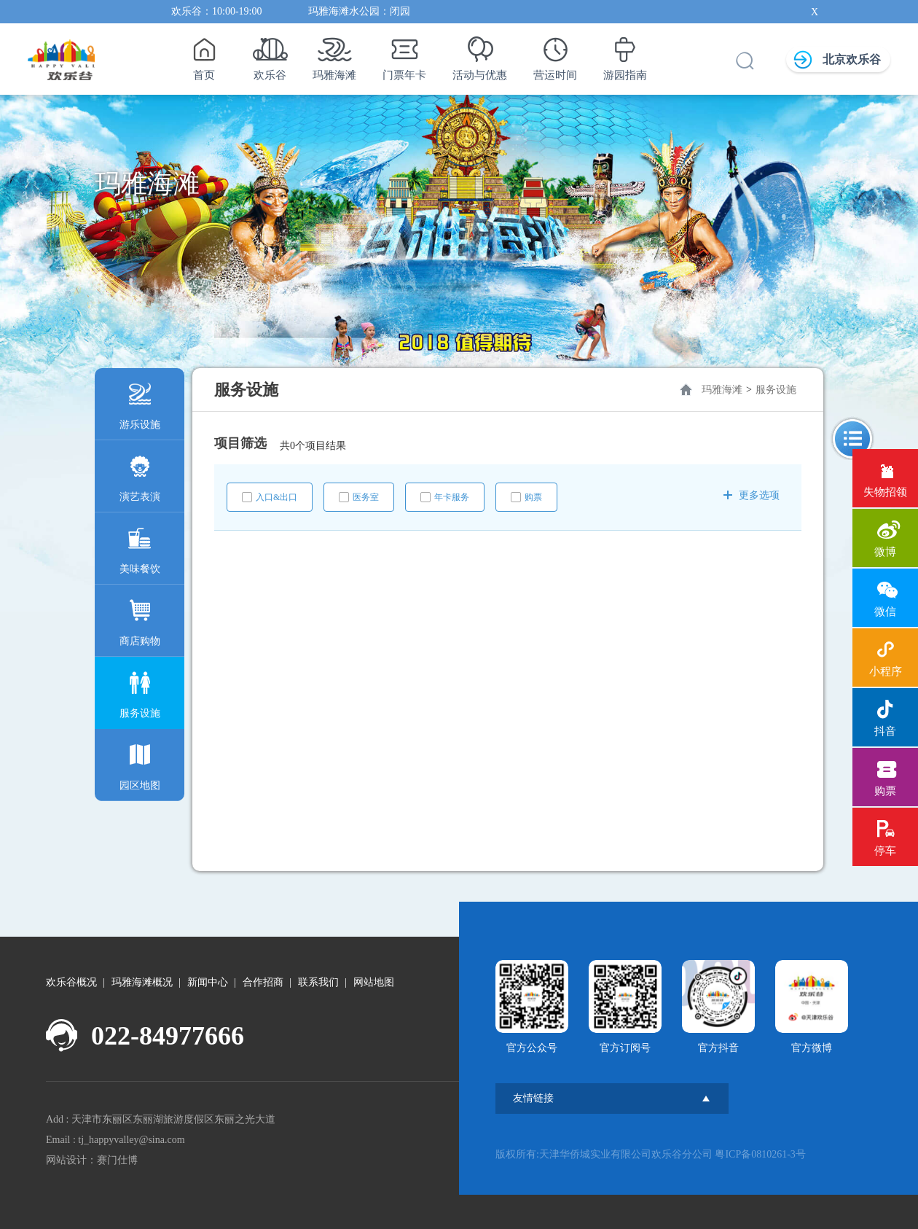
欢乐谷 (270, 54)
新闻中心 (207, 982)
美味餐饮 (139, 547)
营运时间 (555, 54)
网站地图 (373, 982)
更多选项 (751, 495)
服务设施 (139, 691)
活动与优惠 (479, 54)
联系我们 (318, 982)
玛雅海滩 (334, 54)
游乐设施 (139, 402)
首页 (204, 54)
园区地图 (139, 763)
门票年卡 (404, 54)
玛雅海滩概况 (142, 982)
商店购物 (139, 619)
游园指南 (625, 54)
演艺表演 (139, 475)
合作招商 (263, 982)
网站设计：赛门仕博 (92, 1160)
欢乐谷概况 (71, 982)
